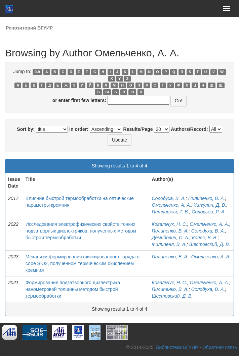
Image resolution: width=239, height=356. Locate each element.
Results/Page (138, 129)
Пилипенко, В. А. (206, 198)
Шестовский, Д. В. (209, 244)
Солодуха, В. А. (169, 198)
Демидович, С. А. (171, 237)
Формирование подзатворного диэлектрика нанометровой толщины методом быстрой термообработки (73, 289)
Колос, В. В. (205, 237)
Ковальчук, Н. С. (169, 224)
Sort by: (26, 129)
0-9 (37, 72)
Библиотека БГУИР (177, 347)
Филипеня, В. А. (169, 244)
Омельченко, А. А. (171, 205)
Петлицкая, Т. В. (170, 211)
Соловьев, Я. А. (209, 211)
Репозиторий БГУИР (29, 28)
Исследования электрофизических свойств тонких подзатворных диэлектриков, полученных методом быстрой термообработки (81, 230)
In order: (78, 129)
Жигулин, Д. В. (210, 205)
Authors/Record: (189, 129)
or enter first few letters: (79, 100)
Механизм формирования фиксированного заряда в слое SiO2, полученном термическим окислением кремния (83, 263)
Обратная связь (219, 347)
